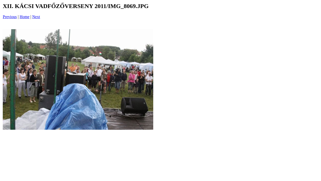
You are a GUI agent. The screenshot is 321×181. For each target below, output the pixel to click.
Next (36, 17)
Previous (10, 17)
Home (24, 17)
